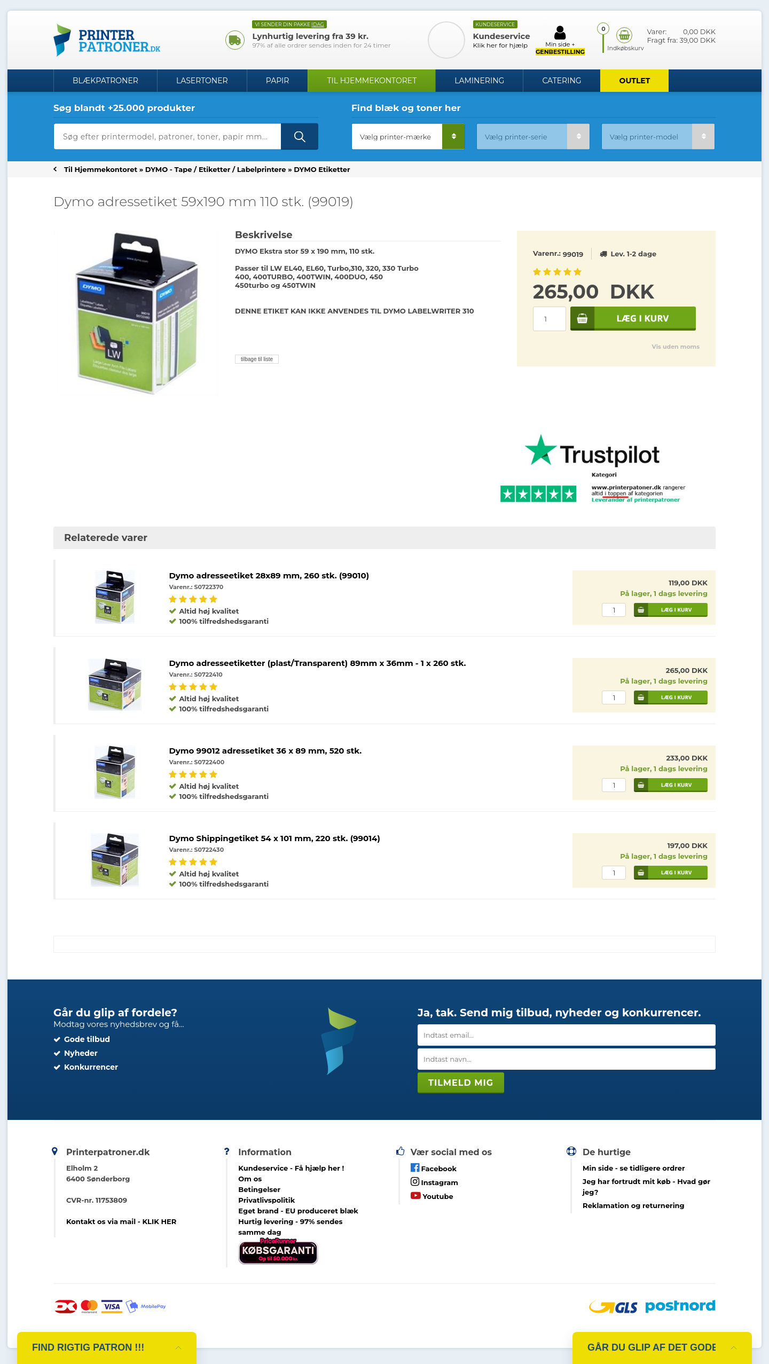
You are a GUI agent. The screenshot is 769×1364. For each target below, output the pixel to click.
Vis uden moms (676, 346)
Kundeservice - (291, 1168)
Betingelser (259, 1189)
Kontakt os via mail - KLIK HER (121, 1221)
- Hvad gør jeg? (646, 1186)
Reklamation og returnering (634, 1205)
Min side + (560, 40)
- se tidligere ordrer (634, 1168)
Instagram (434, 1182)
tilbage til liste (257, 359)
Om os (250, 1178)
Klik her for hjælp (500, 45)
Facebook (434, 1168)
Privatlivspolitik (266, 1200)
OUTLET (634, 80)
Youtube (432, 1195)
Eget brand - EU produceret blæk (298, 1210)
